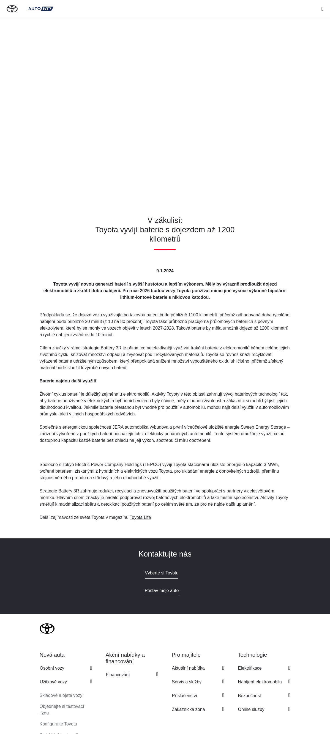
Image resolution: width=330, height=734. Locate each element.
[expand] (322, 9)
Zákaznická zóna (188, 709)
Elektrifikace (250, 668)
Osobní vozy (52, 668)
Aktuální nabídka (188, 668)
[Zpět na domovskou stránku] (12, 8)
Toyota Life (140, 517)
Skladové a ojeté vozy (61, 695)
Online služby (251, 709)
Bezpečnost (249, 695)
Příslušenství (184, 695)
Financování (118, 674)
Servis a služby (187, 682)
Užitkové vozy (53, 682)
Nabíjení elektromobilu (260, 682)
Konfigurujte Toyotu (58, 724)
